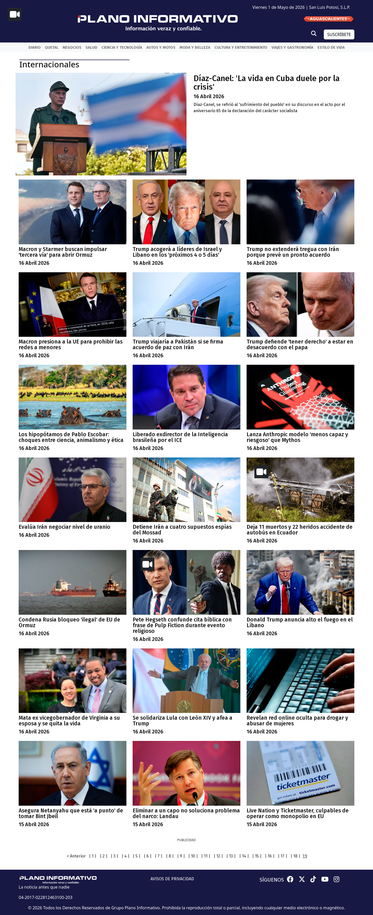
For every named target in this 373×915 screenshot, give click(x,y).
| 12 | (218, 856)
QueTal (52, 47)
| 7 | (158, 856)
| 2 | (103, 856)
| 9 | (181, 856)
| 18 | (295, 856)
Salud (91, 47)
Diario (34, 47)
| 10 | (193, 856)
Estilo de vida (331, 47)
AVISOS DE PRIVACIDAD (172, 878)
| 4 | (125, 856)
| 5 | (136, 856)
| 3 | (114, 856)
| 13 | (231, 856)
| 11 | (205, 856)
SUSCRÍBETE (339, 34)
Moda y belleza (195, 47)
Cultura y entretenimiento (240, 47)
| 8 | (170, 856)
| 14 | (244, 856)
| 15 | (257, 856)
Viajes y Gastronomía (292, 47)
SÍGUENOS (272, 879)
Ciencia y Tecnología (122, 47)
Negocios (72, 47)
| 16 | (270, 856)
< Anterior (76, 856)
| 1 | (92, 856)
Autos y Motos (160, 47)
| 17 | (282, 856)
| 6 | (148, 856)
